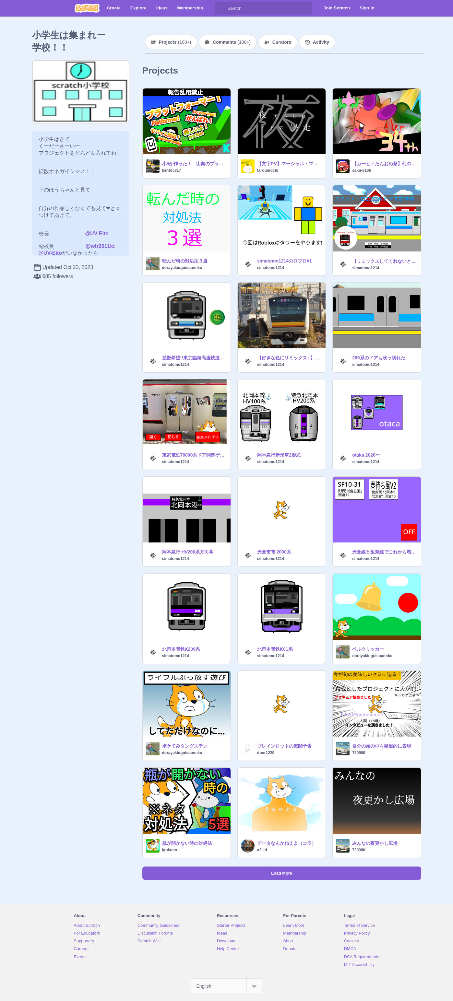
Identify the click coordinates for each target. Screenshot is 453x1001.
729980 (358, 753)
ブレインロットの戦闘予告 (284, 746)
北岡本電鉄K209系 (181, 649)
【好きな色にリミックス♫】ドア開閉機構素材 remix (289, 357)
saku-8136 (361, 170)
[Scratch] (87, 8)
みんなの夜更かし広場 (375, 843)
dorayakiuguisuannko (182, 267)
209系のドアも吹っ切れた (378, 357)
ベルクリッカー (368, 649)
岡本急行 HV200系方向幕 (188, 551)
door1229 (265, 753)
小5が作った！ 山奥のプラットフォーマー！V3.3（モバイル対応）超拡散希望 (194, 163)
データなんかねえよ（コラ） (286, 843)
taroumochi (267, 170)
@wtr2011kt (100, 246)
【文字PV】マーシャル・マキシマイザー (289, 163)
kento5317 (171, 170)
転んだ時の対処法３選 (185, 260)
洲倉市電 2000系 (274, 551)
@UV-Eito (97, 233)
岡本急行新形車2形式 (279, 455)
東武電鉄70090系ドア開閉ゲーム (194, 455)
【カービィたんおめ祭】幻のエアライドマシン (384, 163)
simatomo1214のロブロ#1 (284, 260)
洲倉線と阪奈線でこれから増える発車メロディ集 (384, 551)
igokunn (169, 850)
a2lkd (262, 850)
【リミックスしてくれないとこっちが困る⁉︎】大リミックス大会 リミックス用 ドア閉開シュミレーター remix (384, 261)
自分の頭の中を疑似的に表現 (381, 746)
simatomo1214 (270, 267)
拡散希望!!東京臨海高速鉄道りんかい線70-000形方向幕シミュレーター (194, 357)
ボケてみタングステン (185, 746)
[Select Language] (226, 986)
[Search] (221, 8)
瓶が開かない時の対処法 (187, 843)
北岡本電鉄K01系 (275, 649)
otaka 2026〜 (366, 455)
